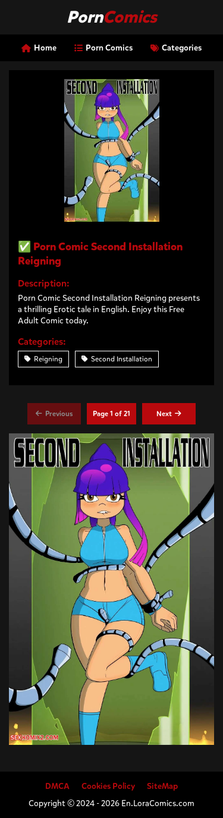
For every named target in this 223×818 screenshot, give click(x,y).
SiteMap (162, 786)
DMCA (57, 786)
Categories (176, 48)
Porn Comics (103, 48)
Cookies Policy (108, 786)
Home (38, 48)
